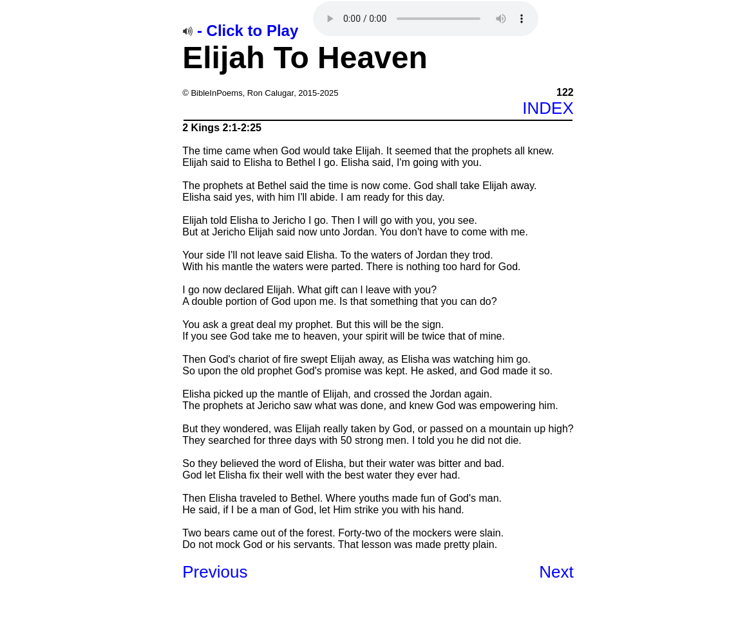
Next (556, 571)
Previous (214, 571)
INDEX (547, 108)
